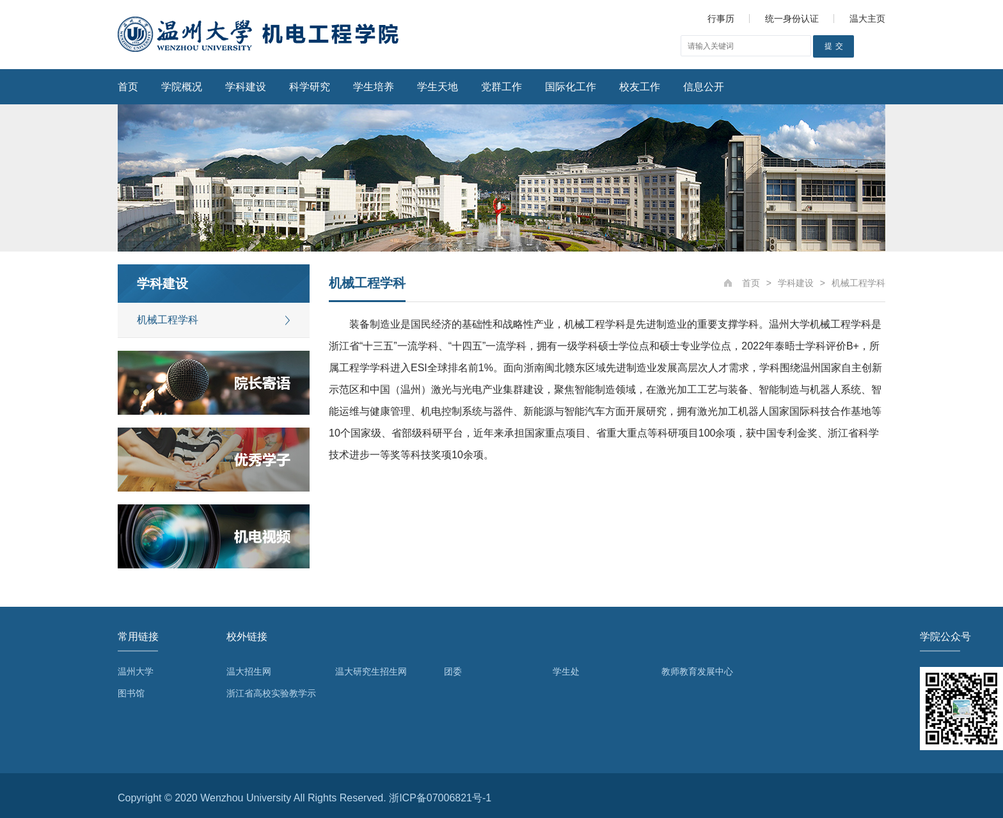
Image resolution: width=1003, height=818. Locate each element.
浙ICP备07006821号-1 (440, 797)
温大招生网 (248, 671)
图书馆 (131, 693)
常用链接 (138, 636)
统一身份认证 (792, 18)
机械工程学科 (167, 319)
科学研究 (309, 86)
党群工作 (501, 86)
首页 (128, 86)
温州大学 (136, 671)
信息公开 (703, 86)
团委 (453, 671)
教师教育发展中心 (697, 671)
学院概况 (181, 86)
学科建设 (245, 86)
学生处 (566, 671)
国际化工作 (570, 86)
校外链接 (246, 636)
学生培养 (373, 86)
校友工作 (639, 86)
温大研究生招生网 (371, 671)
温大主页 (867, 18)
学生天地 (437, 86)
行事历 (720, 18)
